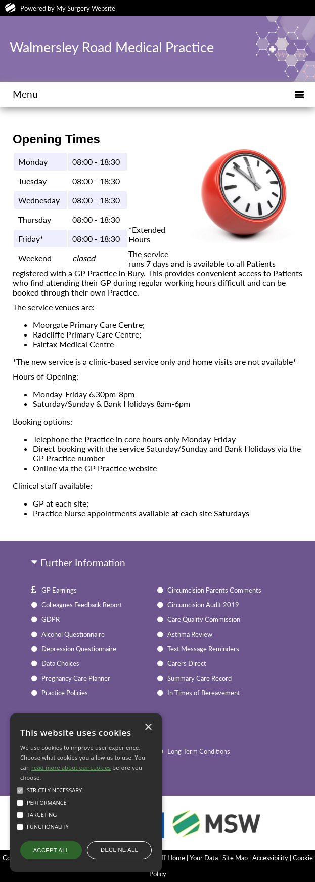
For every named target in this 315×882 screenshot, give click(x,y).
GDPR (50, 619)
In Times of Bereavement (203, 693)
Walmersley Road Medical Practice (112, 47)
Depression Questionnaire (78, 649)
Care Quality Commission (203, 619)
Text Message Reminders (203, 649)
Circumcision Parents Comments (214, 590)
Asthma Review (189, 634)
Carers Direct (186, 663)
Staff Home (168, 858)
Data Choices (60, 663)
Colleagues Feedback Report (81, 605)
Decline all (119, 850)
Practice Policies (64, 693)
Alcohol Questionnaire (73, 634)
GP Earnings (59, 590)
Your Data (204, 858)
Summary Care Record (199, 678)
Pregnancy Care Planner (75, 678)
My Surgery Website (85, 8)
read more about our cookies (71, 767)
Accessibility (270, 858)
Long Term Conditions (198, 751)
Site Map (235, 858)
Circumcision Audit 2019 (203, 605)
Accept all (51, 850)
